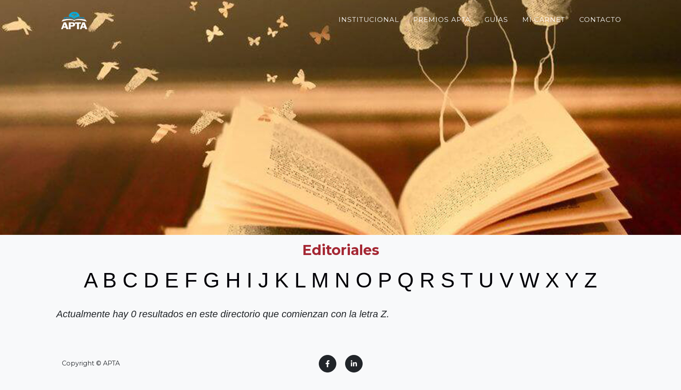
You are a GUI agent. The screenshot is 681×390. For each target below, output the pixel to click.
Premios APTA (441, 37)
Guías (497, 37)
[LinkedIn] (354, 363)
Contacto (600, 37)
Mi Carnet (543, 37)
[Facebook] (327, 363)
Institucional (369, 37)
